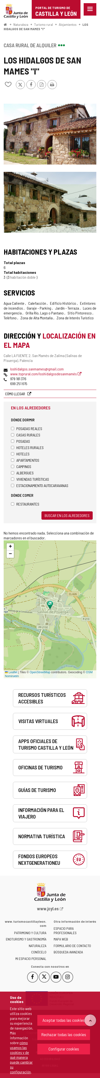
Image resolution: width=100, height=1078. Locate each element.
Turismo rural (43, 24)
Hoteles (20, 453)
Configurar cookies (64, 1048)
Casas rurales (25, 435)
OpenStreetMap (40, 672)
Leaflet (11, 672)
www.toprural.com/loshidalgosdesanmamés (45, 373)
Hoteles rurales (27, 447)
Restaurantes (25, 504)
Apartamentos (25, 460)
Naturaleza (20, 24)
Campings (21, 466)
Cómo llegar (15, 393)
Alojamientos (68, 24)
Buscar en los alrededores (67, 515)
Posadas (20, 441)
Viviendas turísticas (30, 479)
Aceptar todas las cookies (63, 1020)
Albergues (22, 472)
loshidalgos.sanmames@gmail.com (37, 369)
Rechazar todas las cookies (63, 1034)
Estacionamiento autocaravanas (39, 485)
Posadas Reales (26, 428)
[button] (10, 547)
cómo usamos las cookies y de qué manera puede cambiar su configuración (21, 1057)
